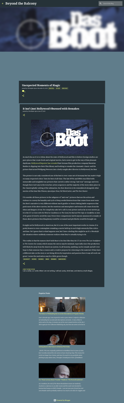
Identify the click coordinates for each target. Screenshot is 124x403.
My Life (58, 88)
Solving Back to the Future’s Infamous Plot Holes (54, 347)
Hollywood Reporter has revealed (44, 163)
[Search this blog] (112, 3)
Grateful (51, 88)
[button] (23, 96)
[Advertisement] (62, 66)
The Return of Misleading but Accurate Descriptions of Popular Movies (61, 313)
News (47, 259)
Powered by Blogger (62, 400)
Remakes (53, 259)
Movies (34, 259)
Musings (41, 259)
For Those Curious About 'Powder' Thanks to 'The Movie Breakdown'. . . (61, 380)
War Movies (62, 259)
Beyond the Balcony (21, 3)
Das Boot (27, 259)
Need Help (65, 88)
